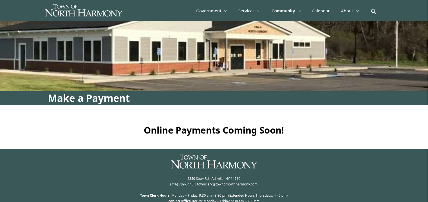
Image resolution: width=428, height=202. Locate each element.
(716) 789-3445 (182, 184)
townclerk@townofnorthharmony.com (227, 184)
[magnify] (373, 11)
